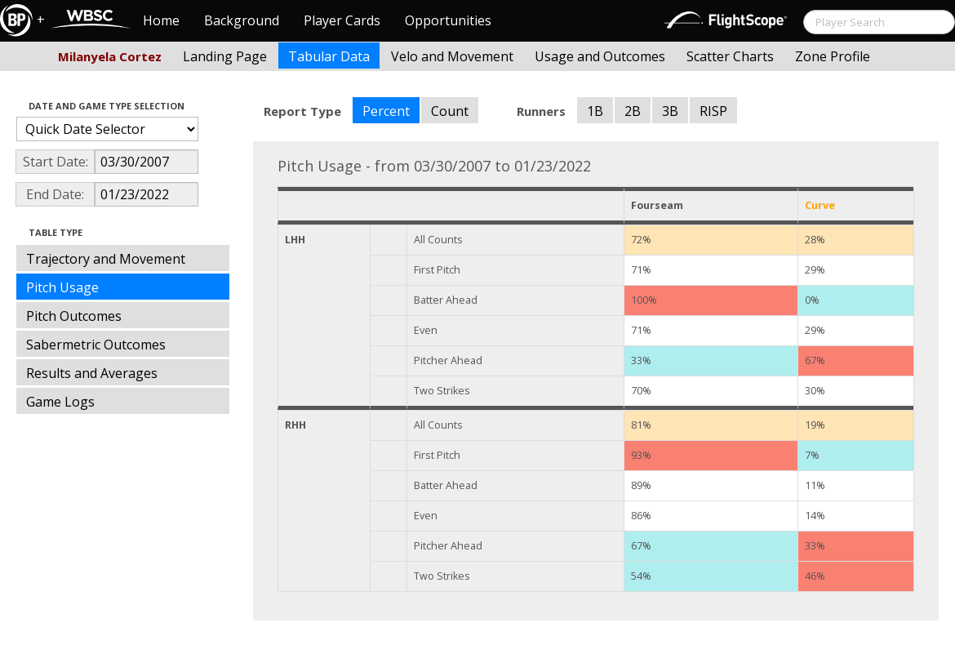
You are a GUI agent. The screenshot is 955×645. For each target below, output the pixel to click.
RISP (713, 111)
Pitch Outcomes (74, 316)
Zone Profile (832, 56)
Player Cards (342, 20)
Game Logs (60, 402)
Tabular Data (329, 56)
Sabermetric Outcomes (96, 345)
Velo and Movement (452, 56)
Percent (386, 111)
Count (450, 111)
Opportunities (448, 20)
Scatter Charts (730, 56)
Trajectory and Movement (105, 259)
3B (670, 111)
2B (632, 111)
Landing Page (225, 56)
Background (241, 20)
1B (595, 111)
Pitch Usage (62, 287)
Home (161, 20)
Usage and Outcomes (600, 56)
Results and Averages (92, 373)
